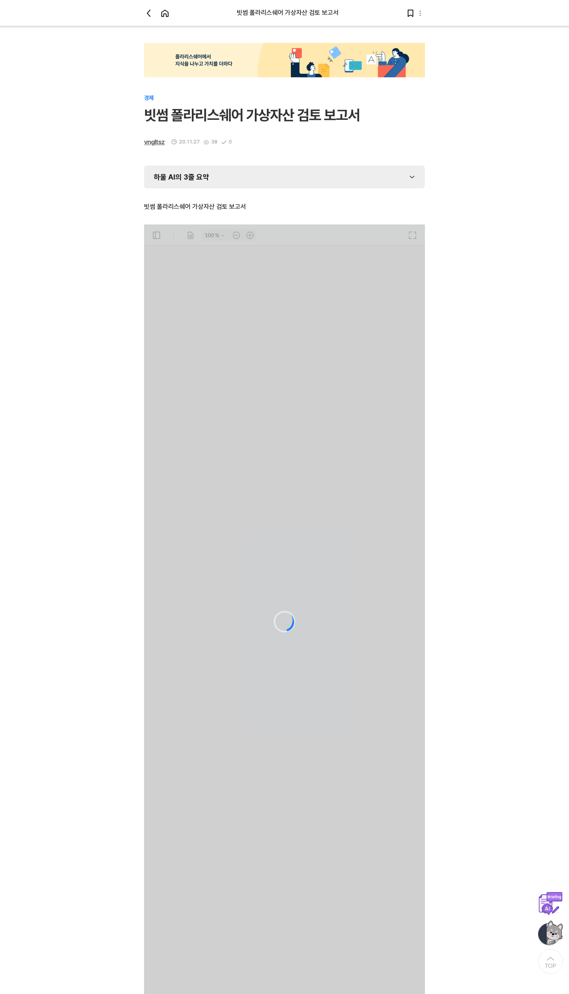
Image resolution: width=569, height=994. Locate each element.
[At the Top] (550, 961)
